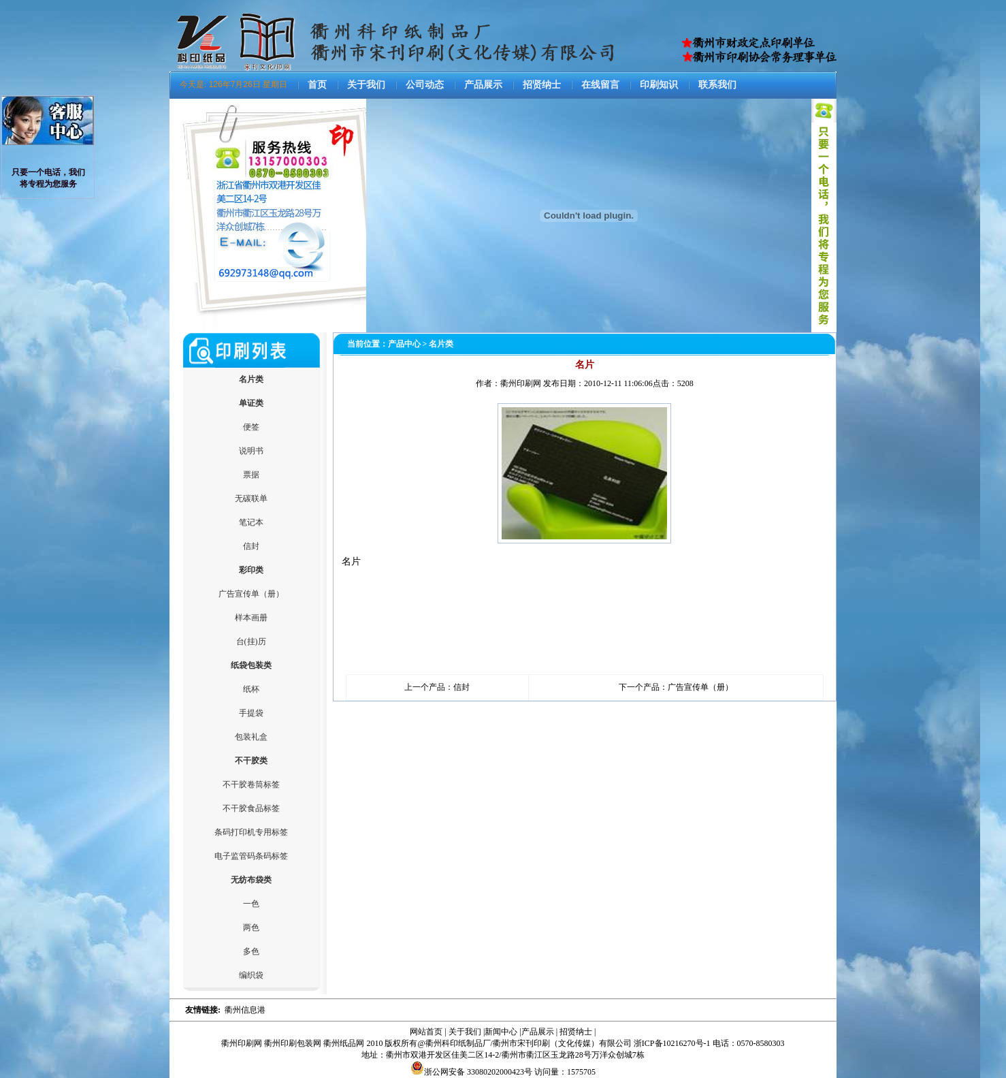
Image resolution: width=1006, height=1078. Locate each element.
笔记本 (251, 522)
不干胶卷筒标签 (251, 784)
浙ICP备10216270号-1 (672, 1043)
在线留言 (600, 85)
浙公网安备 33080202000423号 (471, 1072)
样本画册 (251, 617)
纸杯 (251, 689)
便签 (251, 427)
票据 (251, 474)
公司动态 (425, 85)
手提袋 (251, 713)
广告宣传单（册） (251, 594)
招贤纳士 (542, 85)
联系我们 (717, 85)
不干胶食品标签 (251, 808)
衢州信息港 (245, 1010)
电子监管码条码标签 (251, 856)
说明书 (251, 451)
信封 (251, 546)
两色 (251, 927)
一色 (251, 903)
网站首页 (426, 1031)
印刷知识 (659, 85)
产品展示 (483, 85)
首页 (317, 85)
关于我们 (366, 85)
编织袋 (251, 975)
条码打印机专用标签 (251, 832)
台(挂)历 (251, 641)
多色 (251, 951)
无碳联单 (251, 498)
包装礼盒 (251, 737)
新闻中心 (501, 1031)
